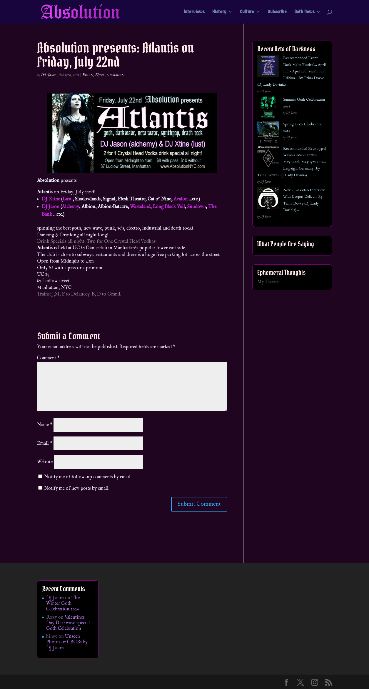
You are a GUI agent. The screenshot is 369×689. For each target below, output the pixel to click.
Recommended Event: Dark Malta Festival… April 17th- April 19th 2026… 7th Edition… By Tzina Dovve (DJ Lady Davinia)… (291, 71)
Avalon (180, 199)
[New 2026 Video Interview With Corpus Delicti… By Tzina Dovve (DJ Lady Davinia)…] (268, 199)
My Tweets (268, 282)
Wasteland (140, 207)
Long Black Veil (169, 207)
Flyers (99, 75)
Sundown (196, 207)
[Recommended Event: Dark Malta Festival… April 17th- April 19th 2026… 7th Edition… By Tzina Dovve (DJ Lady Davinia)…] (268, 67)
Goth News (304, 12)
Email (44, 443)
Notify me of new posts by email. (76, 489)
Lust (66, 199)
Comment (48, 358)
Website (45, 462)
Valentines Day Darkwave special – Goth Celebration (69, 623)
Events (87, 75)
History (219, 12)
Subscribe (277, 12)
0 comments (115, 75)
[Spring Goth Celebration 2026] (268, 133)
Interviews (194, 12)
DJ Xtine (51, 199)
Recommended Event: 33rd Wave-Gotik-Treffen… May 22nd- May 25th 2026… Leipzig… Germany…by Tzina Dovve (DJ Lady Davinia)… (291, 162)
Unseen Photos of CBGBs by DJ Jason (67, 642)
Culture (247, 12)
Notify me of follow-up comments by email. (87, 477)
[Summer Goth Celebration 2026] (268, 109)
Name (44, 425)
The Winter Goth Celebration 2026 (63, 603)
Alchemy (70, 207)
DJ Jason (48, 75)
